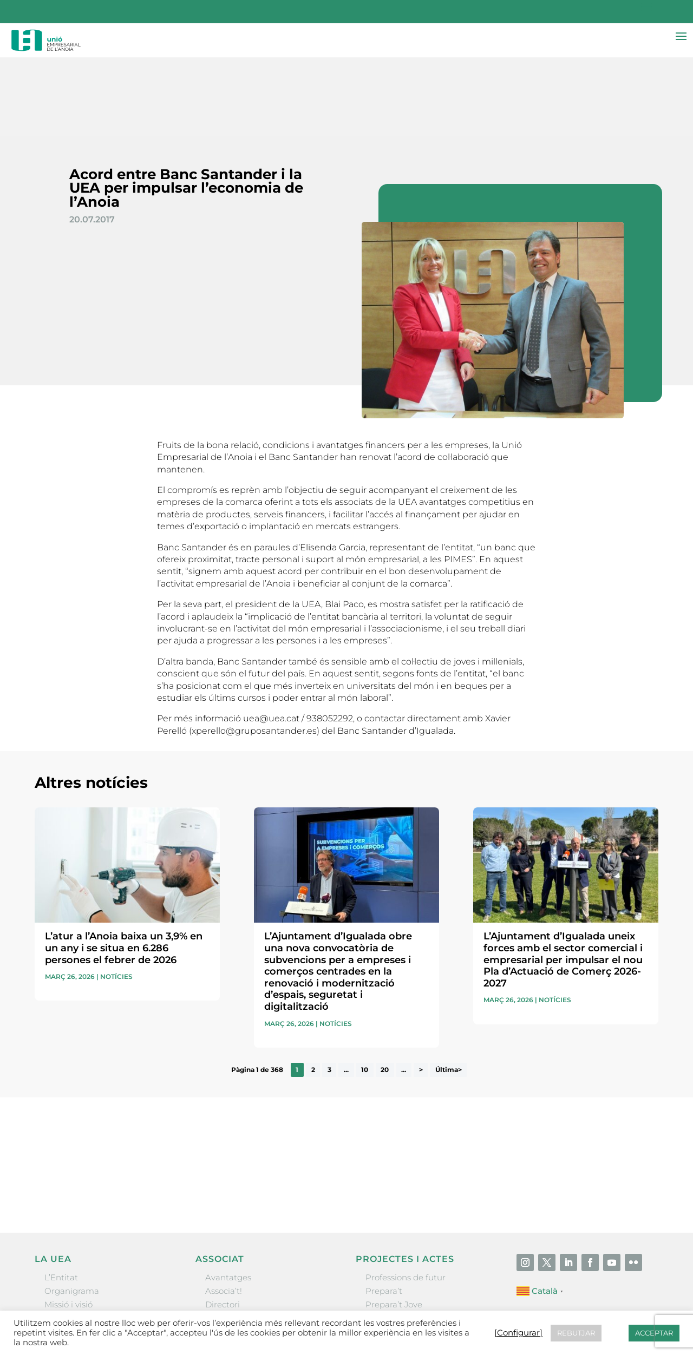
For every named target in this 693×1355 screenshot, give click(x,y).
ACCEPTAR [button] (654, 1332)
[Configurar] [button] (518, 1333)
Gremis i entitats (77, 1240)
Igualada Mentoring (405, 1267)
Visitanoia (384, 1281)
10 (364, 992)
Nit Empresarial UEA (406, 1240)
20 (385, 992)
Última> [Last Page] (448, 992)
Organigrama (71, 1213)
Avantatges (228, 1199)
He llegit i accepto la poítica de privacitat (492, 1094)
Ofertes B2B (229, 1240)
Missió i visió (68, 1226)
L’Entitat (61, 1199)
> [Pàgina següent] (421, 992)
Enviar (633, 1112)
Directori (222, 1226)
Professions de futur (405, 1199)
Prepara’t (383, 1213)
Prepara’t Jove (393, 1226)
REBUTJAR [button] (576, 1332)
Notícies (116, 898)
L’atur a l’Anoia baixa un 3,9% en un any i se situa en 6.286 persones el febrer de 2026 (123, 869)
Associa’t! (223, 1213)
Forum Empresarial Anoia (417, 1254)
